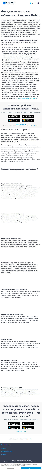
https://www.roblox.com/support (27, 98)
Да (27, 439)
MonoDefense (35, 126)
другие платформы (21, 124)
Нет (31, 439)
